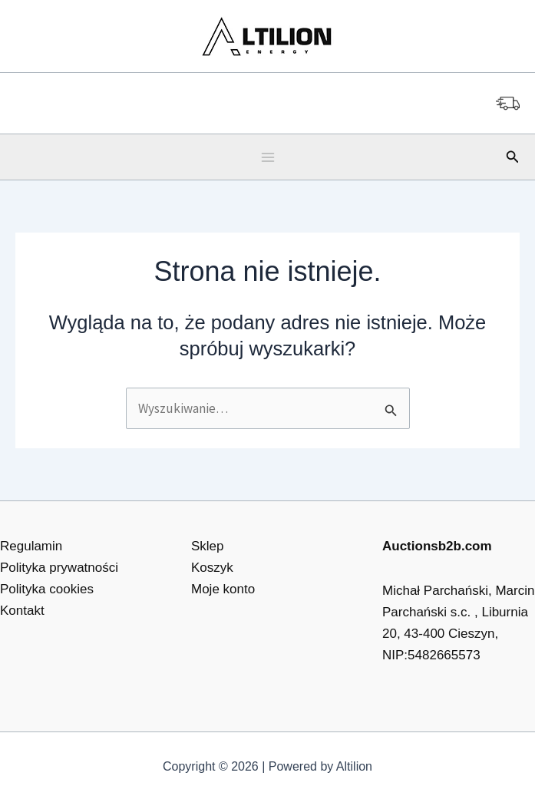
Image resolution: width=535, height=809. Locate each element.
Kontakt (22, 610)
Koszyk (212, 567)
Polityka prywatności (59, 567)
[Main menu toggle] (268, 157)
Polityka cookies (47, 589)
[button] (513, 157)
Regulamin (31, 546)
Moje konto (223, 589)
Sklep (207, 546)
